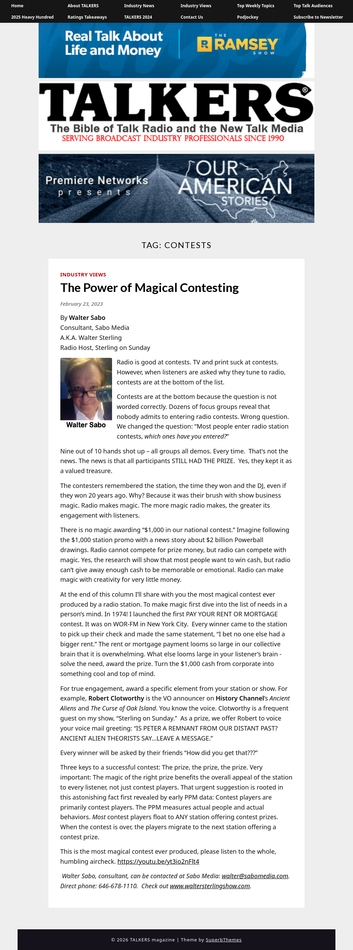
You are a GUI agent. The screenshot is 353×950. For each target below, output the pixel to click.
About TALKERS (83, 6)
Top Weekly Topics (255, 6)
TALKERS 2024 (138, 17)
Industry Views (196, 6)
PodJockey (247, 17)
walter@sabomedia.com (255, 876)
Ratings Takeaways (87, 17)
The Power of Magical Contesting (149, 287)
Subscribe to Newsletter (318, 17)
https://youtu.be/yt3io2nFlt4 (158, 861)
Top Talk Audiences (313, 6)
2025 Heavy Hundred (32, 17)
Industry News (139, 6)
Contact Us (192, 17)
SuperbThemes (224, 940)
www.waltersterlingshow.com (210, 886)
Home (17, 6)
